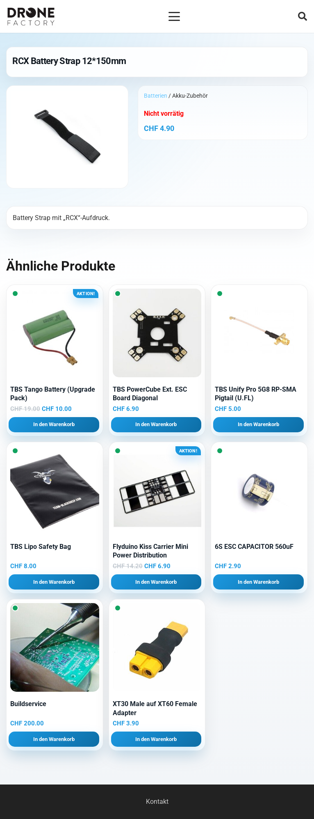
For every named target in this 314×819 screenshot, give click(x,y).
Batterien (155, 95)
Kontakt (157, 801)
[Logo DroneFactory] (31, 17)
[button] (174, 16)
